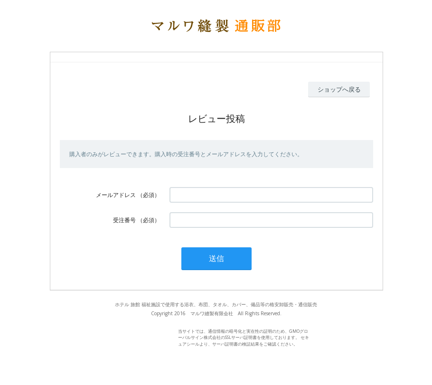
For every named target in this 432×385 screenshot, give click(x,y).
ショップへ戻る (339, 89)
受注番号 (124, 220)
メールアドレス (116, 195)
